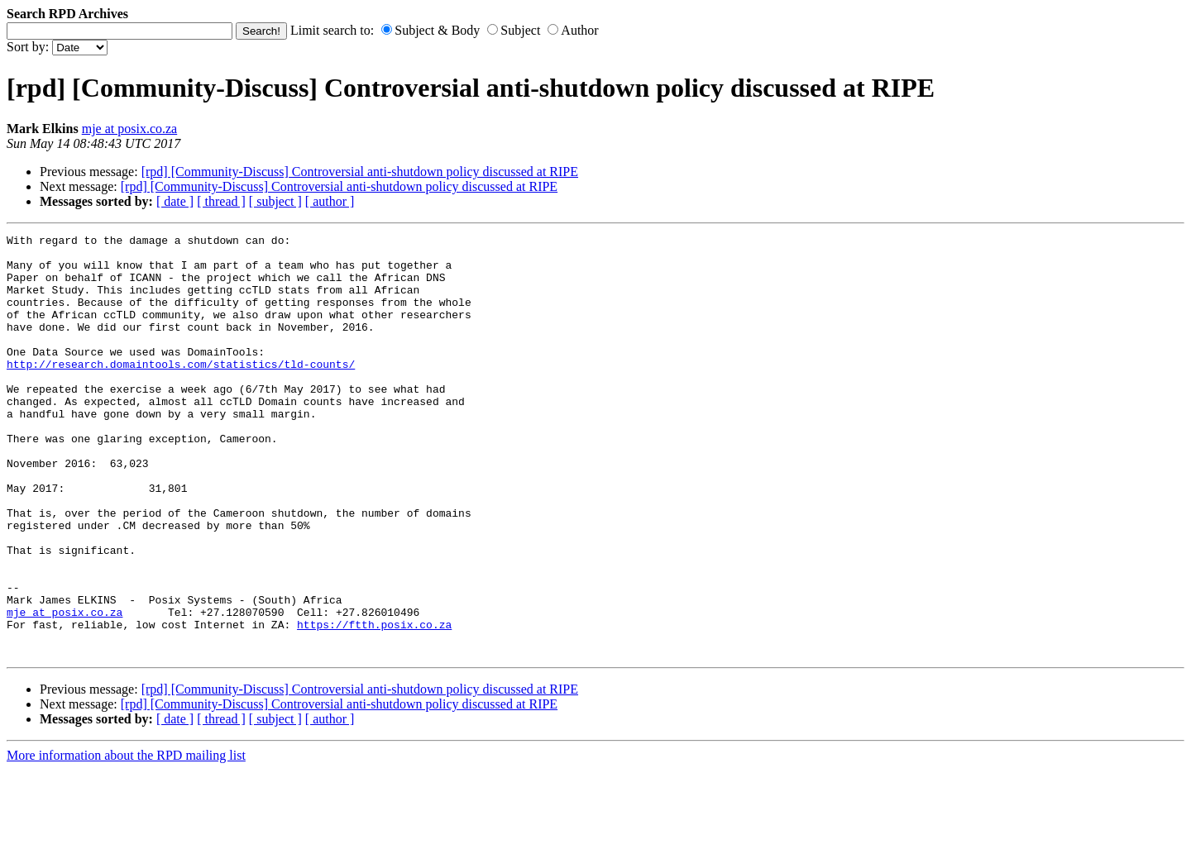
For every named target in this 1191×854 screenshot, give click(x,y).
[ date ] (175, 201)
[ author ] (330, 201)
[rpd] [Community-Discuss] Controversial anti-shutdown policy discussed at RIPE (359, 172)
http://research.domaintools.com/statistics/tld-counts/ (181, 391)
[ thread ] (221, 201)
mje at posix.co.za (130, 129)
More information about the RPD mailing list (126, 840)
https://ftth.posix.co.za (374, 703)
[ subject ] (275, 201)
